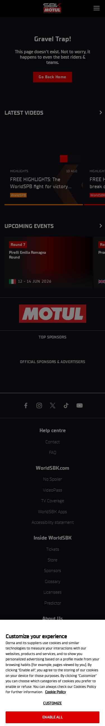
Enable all (52, 717)
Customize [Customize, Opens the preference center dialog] (52, 703)
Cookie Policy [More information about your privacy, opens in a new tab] (55, 692)
